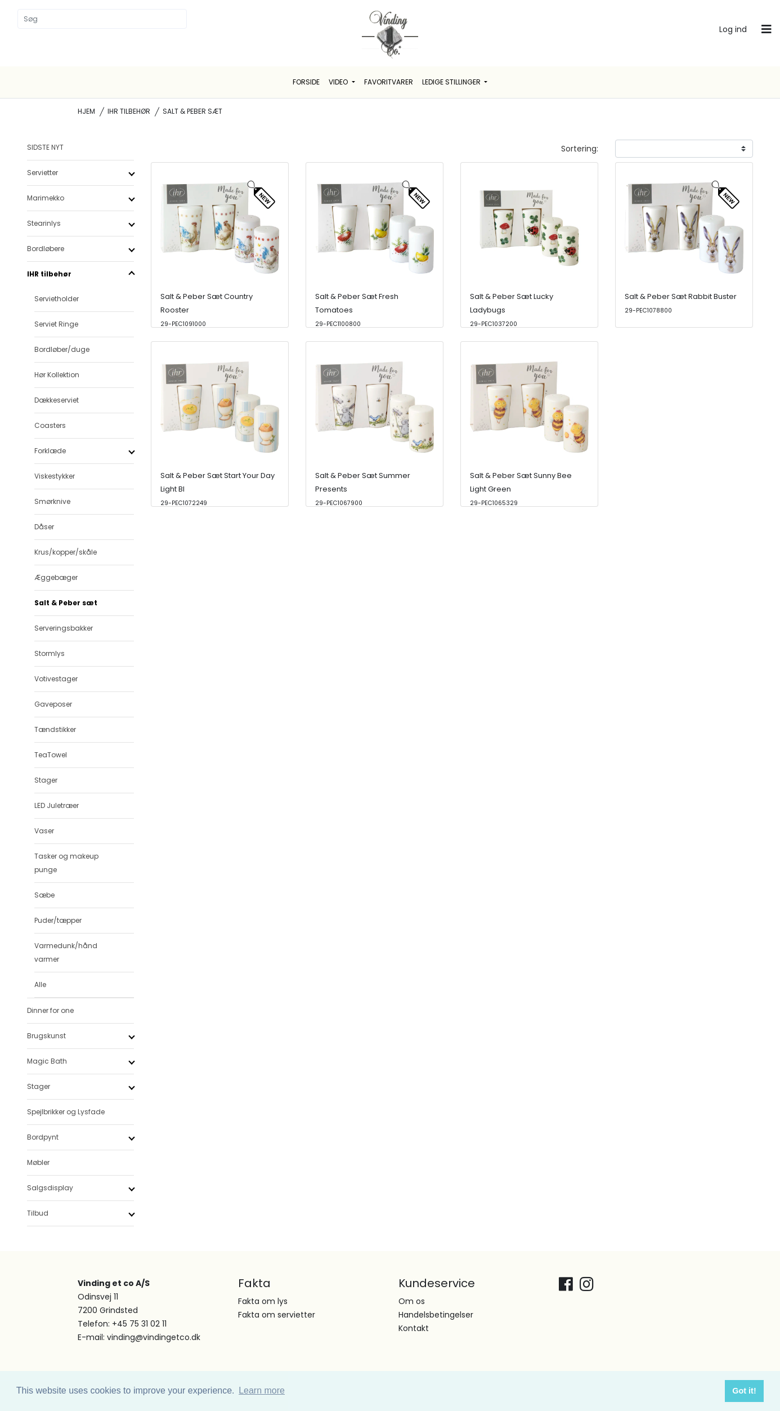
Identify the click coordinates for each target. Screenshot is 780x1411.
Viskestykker (54, 476)
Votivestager (56, 679)
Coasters (50, 425)
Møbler (38, 1162)
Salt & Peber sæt (65, 603)
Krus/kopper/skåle (65, 552)
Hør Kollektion (56, 374)
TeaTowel (50, 755)
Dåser (44, 527)
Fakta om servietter (276, 1314)
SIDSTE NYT (45, 147)
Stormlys (49, 653)
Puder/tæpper (58, 920)
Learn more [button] (262, 1390)
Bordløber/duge (61, 349)
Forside (306, 82)
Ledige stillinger (452, 82)
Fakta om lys (263, 1301)
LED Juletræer (56, 805)
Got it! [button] (744, 1390)
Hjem (86, 111)
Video (339, 82)
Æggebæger (56, 577)
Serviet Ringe (56, 324)
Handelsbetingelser (435, 1314)
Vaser (44, 831)
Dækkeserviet (56, 400)
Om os (411, 1301)
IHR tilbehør (128, 111)
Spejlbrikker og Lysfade (66, 1112)
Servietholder (56, 298)
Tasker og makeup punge (66, 862)
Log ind (733, 29)
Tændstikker (55, 729)
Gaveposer (53, 704)
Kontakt (413, 1328)
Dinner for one (50, 1010)
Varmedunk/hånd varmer (65, 952)
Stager (45, 780)
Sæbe (44, 895)
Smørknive (52, 501)
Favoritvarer (388, 82)
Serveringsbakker (63, 628)
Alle (40, 984)
